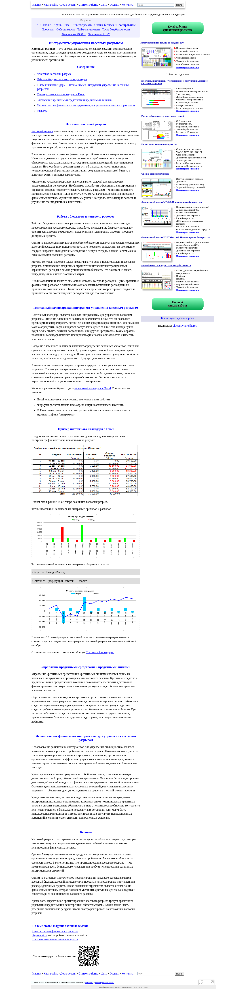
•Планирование (125, 24)
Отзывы (114, 4)
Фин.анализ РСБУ (99, 34)
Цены (103, 4)
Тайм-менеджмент (88, 29)
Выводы (42, 110)
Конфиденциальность (104, 982)
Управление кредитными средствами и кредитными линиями (74, 100)
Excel (67, 24)
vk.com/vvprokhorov (185, 325)
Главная (36, 4)
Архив (58, 24)
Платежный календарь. (100, 652)
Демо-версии (68, 4)
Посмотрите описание (187, 67)
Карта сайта (51, 4)
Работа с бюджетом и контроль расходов (62, 79)
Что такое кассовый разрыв (54, 73)
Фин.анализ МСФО (74, 34)
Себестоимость (65, 29)
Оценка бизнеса (104, 24)
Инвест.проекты (82, 24)
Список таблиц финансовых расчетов (55, 931)
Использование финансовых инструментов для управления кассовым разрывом (86, 105)
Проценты (48, 29)
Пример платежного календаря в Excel (61, 94)
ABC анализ (44, 24)
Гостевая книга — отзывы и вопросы (55, 939)
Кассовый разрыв (42, 131)
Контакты (128, 4)
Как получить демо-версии (177, 318)
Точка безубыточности (116, 29)
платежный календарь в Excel (92, 388)
